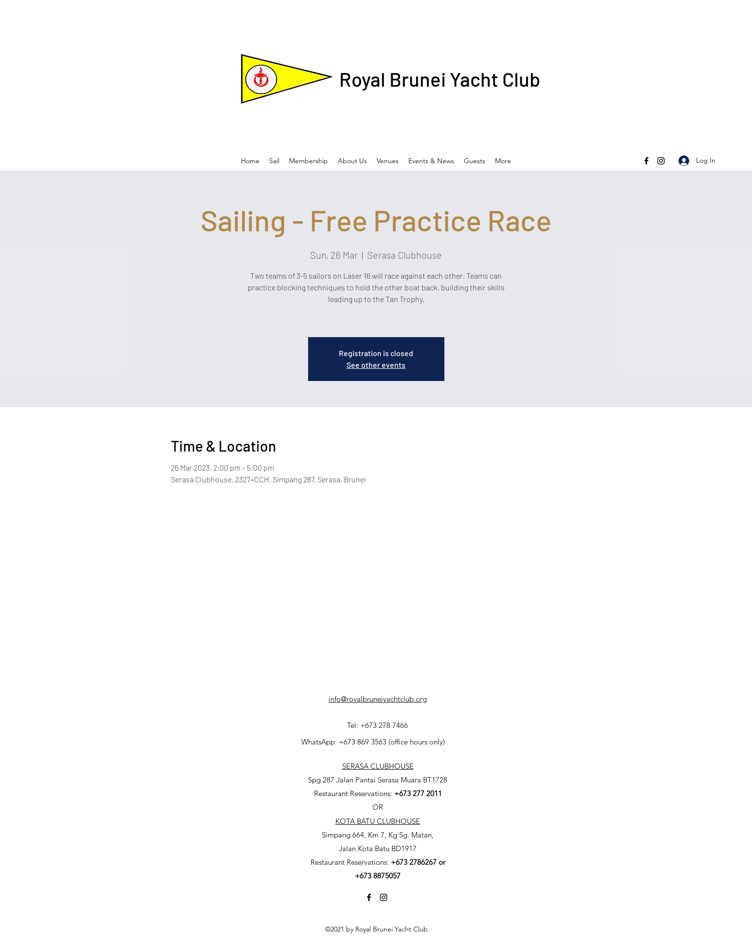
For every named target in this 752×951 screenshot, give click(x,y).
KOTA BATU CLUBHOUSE (377, 821)
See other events (376, 364)
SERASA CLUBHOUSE (378, 766)
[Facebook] (646, 161)
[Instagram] (661, 161)
